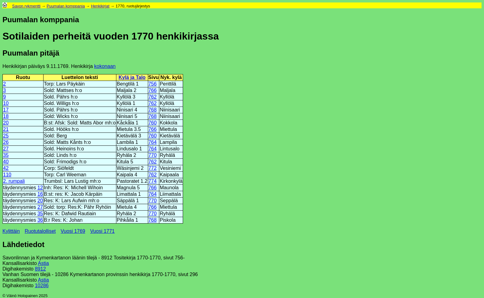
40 (6, 161)
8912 (40, 268)
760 (152, 122)
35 (6, 155)
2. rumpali (14, 181)
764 (152, 142)
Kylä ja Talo (132, 77)
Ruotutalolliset (40, 231)
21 (6, 129)
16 (40, 194)
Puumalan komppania (66, 6)
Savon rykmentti (26, 6)
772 (152, 168)
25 (6, 135)
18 (6, 116)
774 (152, 181)
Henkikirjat (100, 6)
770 (152, 155)
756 (152, 83)
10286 (42, 285)
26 (6, 142)
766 (152, 90)
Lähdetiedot (23, 244)
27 (6, 148)
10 (6, 103)
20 (6, 122)
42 (6, 168)
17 (6, 109)
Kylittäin (11, 231)
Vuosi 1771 (102, 231)
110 (7, 174)
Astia (43, 263)
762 (152, 96)
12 (40, 187)
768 (152, 109)
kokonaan (104, 66)
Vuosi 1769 (73, 231)
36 (40, 220)
